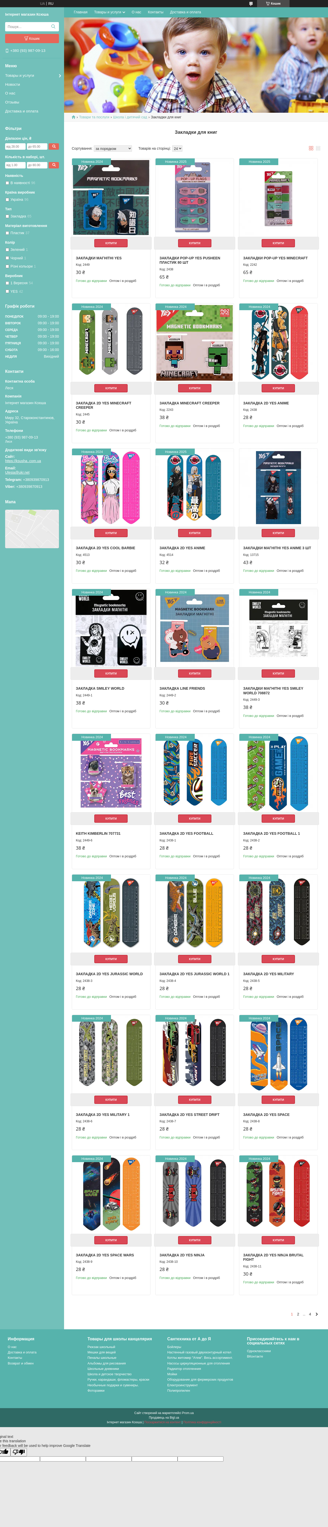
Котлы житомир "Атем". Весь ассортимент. (200, 1358)
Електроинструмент (182, 1385)
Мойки (172, 1374)
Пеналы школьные (101, 1358)
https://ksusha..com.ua (23, 461)
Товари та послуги (94, 117)
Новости (12, 84)
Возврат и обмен (21, 1363)
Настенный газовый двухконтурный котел (199, 1352)
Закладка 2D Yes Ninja (181, 1255)
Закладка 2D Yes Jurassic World (109, 974)
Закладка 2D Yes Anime (266, 403)
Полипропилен (178, 1390)
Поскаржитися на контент (162, 1422)
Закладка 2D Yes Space (266, 1115)
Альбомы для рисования (106, 1363)
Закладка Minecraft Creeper (189, 403)
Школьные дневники (103, 1369)
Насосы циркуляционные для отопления (198, 1363)
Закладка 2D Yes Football (186, 833)
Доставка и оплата (21, 111)
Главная (80, 12)
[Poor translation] (19, 1452)
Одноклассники (259, 1351)
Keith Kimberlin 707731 (98, 833)
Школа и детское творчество (109, 1374)
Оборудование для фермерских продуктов (200, 1379)
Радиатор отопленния (184, 1369)
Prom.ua (188, 1413)
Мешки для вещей (101, 1352)
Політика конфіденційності (202, 1422)
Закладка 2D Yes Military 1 (103, 1115)
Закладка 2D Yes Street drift (189, 1115)
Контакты (155, 12)
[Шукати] (53, 26)
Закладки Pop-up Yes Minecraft (275, 258)
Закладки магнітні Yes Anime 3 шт (277, 548)
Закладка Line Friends (182, 688)
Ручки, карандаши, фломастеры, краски (118, 1379)
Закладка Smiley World (100, 688)
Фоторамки (95, 1390)
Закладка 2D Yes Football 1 (271, 833)
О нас (10, 93)
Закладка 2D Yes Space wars (105, 1255)
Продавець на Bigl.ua (164, 1417)
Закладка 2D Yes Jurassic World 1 (194, 974)
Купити (111, 243)
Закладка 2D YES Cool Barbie (105, 548)
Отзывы (12, 102)
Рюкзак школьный (101, 1347)
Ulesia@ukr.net (17, 472)
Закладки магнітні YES (99, 258)
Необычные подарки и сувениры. (113, 1385)
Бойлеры (174, 1347)
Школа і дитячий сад (130, 117)
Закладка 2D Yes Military (268, 974)
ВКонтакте (255, 1356)
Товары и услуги (19, 75)
